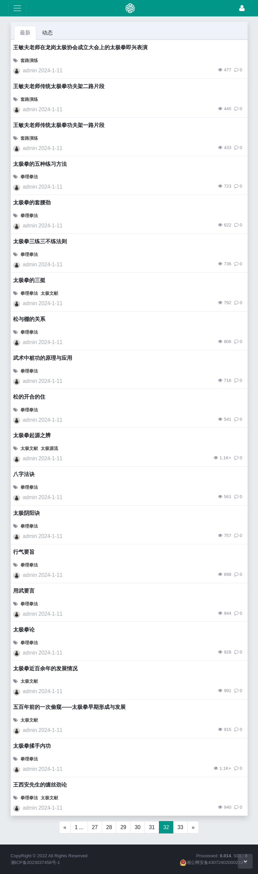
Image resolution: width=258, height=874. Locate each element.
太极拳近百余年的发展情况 (45, 668)
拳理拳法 (29, 176)
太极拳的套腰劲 (32, 202)
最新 (25, 33)
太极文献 (49, 293)
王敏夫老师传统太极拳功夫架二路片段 (58, 86)
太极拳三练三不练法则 (40, 241)
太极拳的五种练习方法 (40, 164)
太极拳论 (24, 629)
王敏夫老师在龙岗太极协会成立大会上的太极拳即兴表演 (80, 47)
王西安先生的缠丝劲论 (40, 785)
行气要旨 (24, 552)
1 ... (79, 827)
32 (166, 827)
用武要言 (24, 591)
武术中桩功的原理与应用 (42, 358)
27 (95, 827)
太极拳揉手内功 (32, 746)
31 (152, 827)
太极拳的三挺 (29, 280)
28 (109, 827)
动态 (47, 33)
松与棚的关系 (29, 319)
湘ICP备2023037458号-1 (35, 862)
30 (137, 827)
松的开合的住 (29, 397)
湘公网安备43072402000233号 (214, 862)
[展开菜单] (17, 8)
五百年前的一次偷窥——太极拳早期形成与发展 (69, 707)
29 (123, 827)
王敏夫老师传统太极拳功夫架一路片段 (58, 125)
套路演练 (29, 60)
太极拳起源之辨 (32, 435)
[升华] (242, 8)
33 (180, 827)
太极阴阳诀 (26, 513)
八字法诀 (24, 474)
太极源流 (49, 448)
